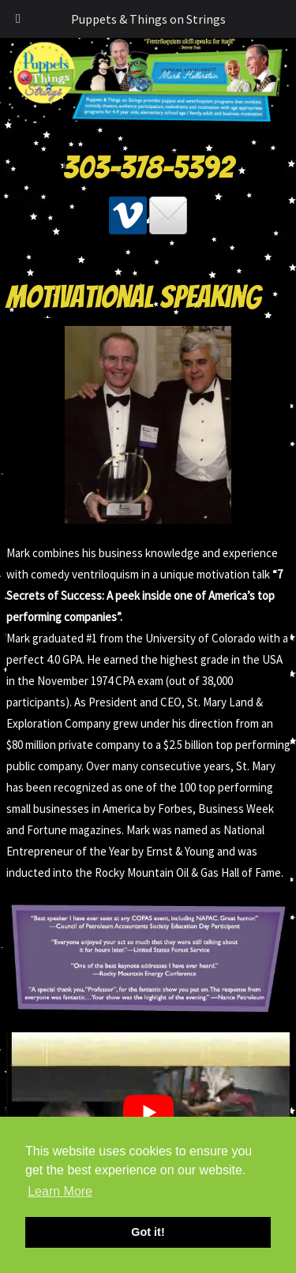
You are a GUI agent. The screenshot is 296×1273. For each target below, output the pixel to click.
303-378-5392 (148, 167)
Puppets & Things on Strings (148, 19)
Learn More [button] (60, 1191)
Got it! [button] (147, 1232)
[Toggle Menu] (18, 19)
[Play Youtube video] (148, 1112)
